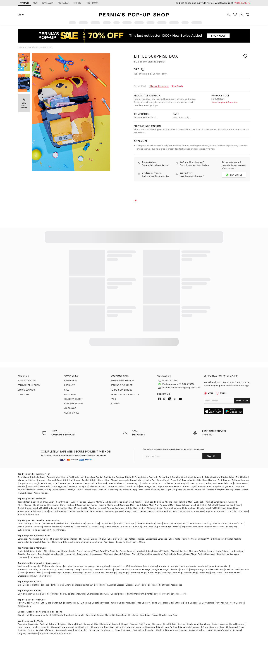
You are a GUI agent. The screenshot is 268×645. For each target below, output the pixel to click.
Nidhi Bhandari (112, 526)
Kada (246, 569)
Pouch (88, 572)
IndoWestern (155, 554)
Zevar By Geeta (178, 523)
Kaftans (132, 539)
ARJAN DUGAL (80, 508)
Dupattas (46, 542)
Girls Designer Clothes (28, 585)
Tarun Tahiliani (166, 483)
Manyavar (23, 480)
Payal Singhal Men (229, 508)
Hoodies (140, 551)
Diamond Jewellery (103, 569)
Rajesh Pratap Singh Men (121, 502)
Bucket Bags (154, 572)
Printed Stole (45, 576)
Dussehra (90, 615)
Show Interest (159, 86)
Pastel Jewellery (65, 569)
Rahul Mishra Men (39, 511)
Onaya (51, 480)
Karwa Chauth (159, 615)
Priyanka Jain (204, 486)
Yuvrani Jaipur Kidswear (123, 603)
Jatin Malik (213, 505)
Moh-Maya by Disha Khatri (56, 523)
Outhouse (129, 523)
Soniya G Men (131, 511)
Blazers (174, 551)
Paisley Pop (231, 526)
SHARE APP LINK (242, 401)
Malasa (102, 489)
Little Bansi (46, 603)
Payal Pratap (209, 480)
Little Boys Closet (89, 603)
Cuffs (42, 566)
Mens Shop (190, 554)
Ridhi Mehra (241, 477)
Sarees (54, 539)
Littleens (179, 603)
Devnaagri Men (126, 505)
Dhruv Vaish (48, 502)
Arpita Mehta (43, 489)
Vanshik (138, 502)
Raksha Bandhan (64, 615)
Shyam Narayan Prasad (169, 486)
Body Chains (150, 566)
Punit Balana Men (144, 505)
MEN (35, 2)
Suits (72, 551)
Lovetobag (68, 526)
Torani (80, 489)
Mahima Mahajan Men (184, 508)
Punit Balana (224, 480)
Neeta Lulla (45, 486)
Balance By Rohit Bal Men (191, 511)
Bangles (68, 566)
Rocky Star (164, 477)
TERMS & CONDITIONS (121, 390)
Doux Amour (81, 526)
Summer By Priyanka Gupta (207, 477)
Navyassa (104, 603)
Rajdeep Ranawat (241, 480)
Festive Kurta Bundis (174, 554)
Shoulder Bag (190, 572)
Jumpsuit (70, 554)
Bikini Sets (219, 539)
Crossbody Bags (138, 572)
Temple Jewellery (83, 569)
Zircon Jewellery (48, 569)
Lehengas (22, 539)
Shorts (157, 551)
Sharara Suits (81, 585)
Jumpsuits (23, 542)
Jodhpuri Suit (237, 551)
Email (208, 392)
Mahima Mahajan (127, 480)
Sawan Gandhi (59, 489)
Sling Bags (123, 572)
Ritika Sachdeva (40, 530)
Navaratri (79, 615)
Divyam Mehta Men (97, 502)
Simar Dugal (91, 489)
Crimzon (61, 530)
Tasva (21, 502)
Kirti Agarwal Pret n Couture (230, 603)
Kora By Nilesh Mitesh (28, 514)
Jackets (237, 539)
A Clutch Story (96, 526)
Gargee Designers (115, 508)
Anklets (174, 566)
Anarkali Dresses (116, 585)
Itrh (162, 489)
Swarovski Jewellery (28, 569)
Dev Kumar (92, 505)
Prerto (53, 530)
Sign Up (211, 456)
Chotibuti (58, 603)
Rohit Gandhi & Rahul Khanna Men (86, 511)
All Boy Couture (206, 603)
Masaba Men (203, 508)
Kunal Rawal (219, 502)
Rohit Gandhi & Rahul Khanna (110, 483)
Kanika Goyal (189, 486)
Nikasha (22, 486)
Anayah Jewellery (52, 526)
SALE (66, 390)
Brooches (38, 557)
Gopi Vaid (240, 486)
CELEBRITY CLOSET (73, 399)
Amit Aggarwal (59, 486)
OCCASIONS (70, 408)
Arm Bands (164, 566)
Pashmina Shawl (232, 572)
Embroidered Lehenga (62, 585)
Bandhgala (43, 554)
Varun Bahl (32, 486)
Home (21, 47)
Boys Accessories (179, 594)
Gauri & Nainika (64, 480)
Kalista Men (131, 508)
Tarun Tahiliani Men (185, 505)
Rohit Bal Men (185, 502)
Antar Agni (80, 477)
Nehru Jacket (36, 551)
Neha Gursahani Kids (162, 603)
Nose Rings (90, 566)
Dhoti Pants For (142, 585)
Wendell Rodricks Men (166, 511)
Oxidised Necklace (234, 569)
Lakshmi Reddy (71, 603)
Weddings (145, 615)
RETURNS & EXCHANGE (121, 385)
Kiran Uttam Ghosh (107, 480)
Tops (124, 539)
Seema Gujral (133, 483)
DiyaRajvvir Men (97, 508)
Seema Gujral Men (114, 511)
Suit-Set (183, 551)
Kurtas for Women (68, 539)
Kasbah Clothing (147, 508)
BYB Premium (24, 606)
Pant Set (221, 554)
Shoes (22, 572)
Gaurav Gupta (197, 483)
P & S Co (35, 603)
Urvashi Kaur (26, 493)
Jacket (114, 594)
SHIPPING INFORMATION (122, 380)
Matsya (71, 489)
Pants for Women (190, 539)
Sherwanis (84, 539)
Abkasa (52, 508)
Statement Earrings (140, 569)
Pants (79, 551)
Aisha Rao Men (65, 508)
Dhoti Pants (174, 539)
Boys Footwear (161, 594)
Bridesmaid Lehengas (156, 539)
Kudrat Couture (164, 508)
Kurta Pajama (222, 551)
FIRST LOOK (92, 2)
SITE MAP (115, 403)
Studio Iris (200, 489)
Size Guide (177, 86)
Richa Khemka (152, 489)
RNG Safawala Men (58, 511)
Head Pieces (136, 566)
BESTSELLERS (70, 380)
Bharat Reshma (67, 505)
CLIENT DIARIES (71, 413)
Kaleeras (115, 566)
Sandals (31, 572)
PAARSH (215, 508)
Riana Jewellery (34, 526)
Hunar (166, 523)
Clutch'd (119, 523)
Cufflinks (125, 554)
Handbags (78, 572)
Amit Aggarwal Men (164, 505)
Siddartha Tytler (149, 483)
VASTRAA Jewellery (145, 523)
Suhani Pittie (24, 530)
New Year (172, 615)
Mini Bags (166, 572)
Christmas (133, 615)
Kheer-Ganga (24, 505)
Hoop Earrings (197, 569)
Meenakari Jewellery (219, 566)
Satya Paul (67, 477)
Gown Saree (96, 542)
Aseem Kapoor (41, 493)
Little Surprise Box (156, 56)
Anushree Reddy (94, 477)
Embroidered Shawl (27, 576)
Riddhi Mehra (47, 483)
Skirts (229, 539)
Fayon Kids (23, 603)
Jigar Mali (171, 489)
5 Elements (126, 526)
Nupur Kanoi (163, 480)
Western (144, 554)
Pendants (202, 566)
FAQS (113, 399)
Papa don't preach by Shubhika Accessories (203, 526)
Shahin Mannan (240, 489)
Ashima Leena (241, 483)
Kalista (93, 480)
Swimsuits (35, 542)
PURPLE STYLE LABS (27, 380)
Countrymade (63, 502)
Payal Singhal (181, 483)
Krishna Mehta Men (108, 505)
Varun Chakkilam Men (237, 511)
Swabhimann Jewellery (199, 523)
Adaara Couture (185, 489)
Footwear (23, 557)
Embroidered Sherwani (98, 594)
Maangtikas (103, 566)
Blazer (122, 594)
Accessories (82, 554)
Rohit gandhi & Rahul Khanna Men (160, 502)
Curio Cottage (25, 523)
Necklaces (23, 566)
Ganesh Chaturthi (105, 615)
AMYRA (176, 526)
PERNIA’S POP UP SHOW (29, 385)
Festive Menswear (206, 554)
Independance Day (40, 615)
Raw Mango (24, 477)
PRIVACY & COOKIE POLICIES (125, 394)
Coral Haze (148, 526)
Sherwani (56, 551)
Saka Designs (191, 603)
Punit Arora (23, 511)
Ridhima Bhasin (63, 483)
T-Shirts (165, 551)
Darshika (80, 505)
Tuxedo (21, 554)
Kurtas (65, 551)
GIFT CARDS (70, 394)
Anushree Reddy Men (230, 505)
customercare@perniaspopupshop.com (181, 387)
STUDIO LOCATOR (26, 390)
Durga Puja (121, 615)
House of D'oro (236, 523)
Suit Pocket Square (125, 551)
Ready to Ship (123, 542)
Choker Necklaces (214, 569)
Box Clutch (217, 572)
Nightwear (57, 542)
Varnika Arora (78, 523)
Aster (159, 523)
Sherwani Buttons (197, 551)
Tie (30, 557)
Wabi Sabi (199, 502)
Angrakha (31, 554)
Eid (53, 615)
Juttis (46, 572)
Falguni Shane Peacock (146, 477)
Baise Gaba (228, 477)
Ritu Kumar (78, 483)
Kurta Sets (44, 539)
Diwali (21, 615)
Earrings (34, 566)
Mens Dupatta (57, 554)
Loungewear (96, 554)
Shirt (129, 594)
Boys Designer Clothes (29, 594)
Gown (103, 539)
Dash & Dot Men (33, 502)
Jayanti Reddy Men (215, 511)
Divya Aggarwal (148, 486)
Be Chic (137, 526)
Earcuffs (125, 566)
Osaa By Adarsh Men (181, 477)
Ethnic (135, 554)
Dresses (94, 539)
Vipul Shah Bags (163, 526)
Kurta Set (94, 585)
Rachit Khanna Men (27, 508)
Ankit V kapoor (78, 502)
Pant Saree (109, 542)
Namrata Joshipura (78, 486)
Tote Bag (177, 572)
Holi (28, 615)
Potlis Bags (56, 572)
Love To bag (93, 523)
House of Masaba (26, 489)
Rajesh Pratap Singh (29, 483)
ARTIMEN (43, 508)
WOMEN (24, 2)
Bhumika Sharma (98, 486)
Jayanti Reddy (81, 480)
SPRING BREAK (147, 511)
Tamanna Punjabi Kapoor (219, 489)
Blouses (68, 542)
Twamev (231, 502)
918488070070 (242, 2)
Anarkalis (33, 539)
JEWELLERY (48, 2)
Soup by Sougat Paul (223, 486)
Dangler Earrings (160, 569)
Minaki (21, 526)
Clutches (67, 572)
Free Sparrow (143, 603)
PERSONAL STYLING (73, 403)
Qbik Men (201, 505)
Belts (39, 572)
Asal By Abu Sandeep (114, 477)
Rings (60, 566)
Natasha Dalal (38, 477)
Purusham (53, 505)
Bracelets (51, 566)
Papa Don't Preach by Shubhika (186, 480)
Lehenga (45, 585)
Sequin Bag (204, 572)
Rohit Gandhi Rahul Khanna (219, 483)
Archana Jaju (129, 489)
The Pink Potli (107, 523)
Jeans (211, 551)
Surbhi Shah (132, 486)
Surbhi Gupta (114, 489)
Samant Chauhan (116, 486)
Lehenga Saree (81, 542)
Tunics (141, 539)
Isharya (37, 523)
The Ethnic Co (40, 505)
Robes (149, 551)
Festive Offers (138, 542)
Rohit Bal (89, 483)
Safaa (140, 489)
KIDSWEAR (63, 2)
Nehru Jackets (67, 594)
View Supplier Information (224, 102)
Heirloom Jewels (188, 566)
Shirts (46, 551)
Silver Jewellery (122, 569)
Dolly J (129, 477)
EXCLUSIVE (69, 385)
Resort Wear (206, 539)
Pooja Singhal (53, 477)
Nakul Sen (150, 480)
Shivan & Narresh (38, 480)
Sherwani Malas (112, 554)
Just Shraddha (220, 523)
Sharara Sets (114, 539)
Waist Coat (99, 551)
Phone (223, 392)
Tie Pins (110, 551)
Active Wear (233, 554)
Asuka (209, 502)
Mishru (141, 480)
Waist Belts (98, 572)
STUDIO (77, 2)
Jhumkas (174, 569)
